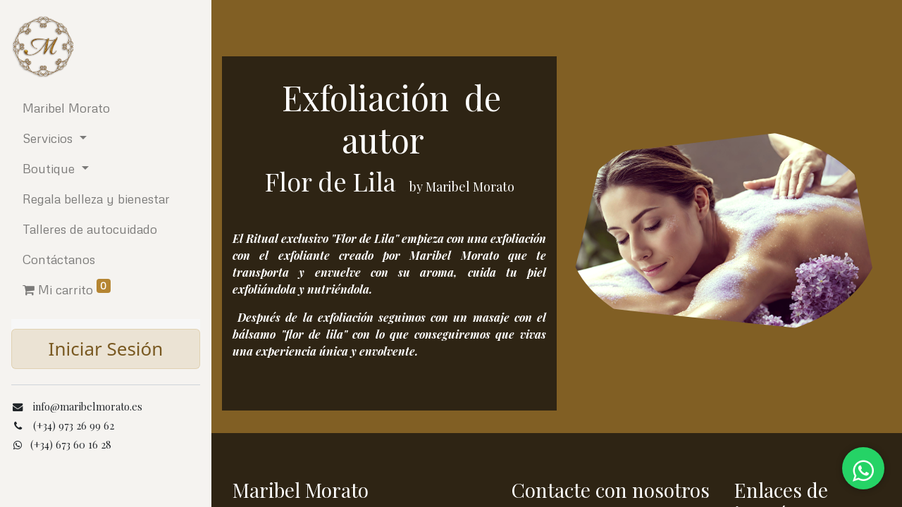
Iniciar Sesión (106, 348)
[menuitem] (105, 108)
